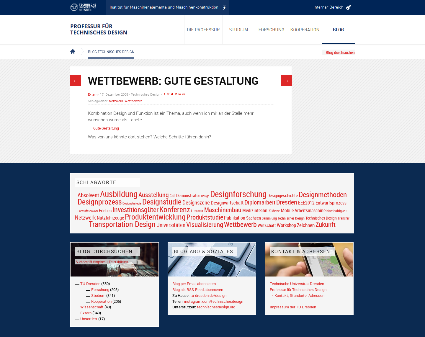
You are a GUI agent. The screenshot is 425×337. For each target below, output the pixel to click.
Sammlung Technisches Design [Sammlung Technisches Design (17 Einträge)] (283, 218)
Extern (92, 94)
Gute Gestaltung (106, 128)
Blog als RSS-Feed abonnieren (197, 289)
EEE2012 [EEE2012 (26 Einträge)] (306, 202)
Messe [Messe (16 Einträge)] (276, 211)
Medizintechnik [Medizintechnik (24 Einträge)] (256, 210)
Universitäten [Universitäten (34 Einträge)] (170, 224)
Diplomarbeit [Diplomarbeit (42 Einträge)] (259, 202)
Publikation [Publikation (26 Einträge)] (234, 218)
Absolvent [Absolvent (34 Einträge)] (88, 195)
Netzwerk (116, 101)
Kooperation (101, 301)
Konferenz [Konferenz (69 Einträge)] (174, 209)
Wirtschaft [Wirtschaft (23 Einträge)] (267, 225)
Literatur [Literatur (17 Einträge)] (197, 210)
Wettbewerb (133, 101)
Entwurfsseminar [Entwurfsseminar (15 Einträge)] (88, 211)
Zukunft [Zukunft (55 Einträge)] (326, 224)
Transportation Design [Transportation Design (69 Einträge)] (122, 224)
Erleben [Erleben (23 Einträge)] (105, 210)
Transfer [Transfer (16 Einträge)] (343, 218)
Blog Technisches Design (106, 46)
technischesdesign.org (216, 307)
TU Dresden (90, 283)
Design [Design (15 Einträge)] (205, 196)
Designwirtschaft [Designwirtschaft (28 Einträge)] (227, 202)
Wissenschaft (92, 307)
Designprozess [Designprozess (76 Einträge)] (100, 201)
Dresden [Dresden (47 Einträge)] (286, 202)
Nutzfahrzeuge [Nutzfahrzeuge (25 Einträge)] (110, 218)
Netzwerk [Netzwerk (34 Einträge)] (85, 217)
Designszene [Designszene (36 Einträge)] (196, 202)
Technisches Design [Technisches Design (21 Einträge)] (321, 218)
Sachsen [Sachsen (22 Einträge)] (253, 218)
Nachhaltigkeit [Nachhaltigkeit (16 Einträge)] (336, 211)
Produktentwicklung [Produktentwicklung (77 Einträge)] (155, 216)
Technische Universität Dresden (297, 283)
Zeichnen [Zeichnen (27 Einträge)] (306, 225)
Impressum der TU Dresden (293, 307)
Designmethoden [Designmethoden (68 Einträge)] (323, 194)
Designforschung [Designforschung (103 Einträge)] (238, 194)
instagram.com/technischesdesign (213, 301)
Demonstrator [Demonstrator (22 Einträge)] (188, 195)
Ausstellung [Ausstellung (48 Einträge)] (153, 194)
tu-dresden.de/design (208, 295)
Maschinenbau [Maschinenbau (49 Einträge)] (222, 209)
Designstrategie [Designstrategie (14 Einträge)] (131, 203)
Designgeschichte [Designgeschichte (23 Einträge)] (282, 195)
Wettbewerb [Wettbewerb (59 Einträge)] (240, 224)
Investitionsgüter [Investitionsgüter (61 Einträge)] (135, 209)
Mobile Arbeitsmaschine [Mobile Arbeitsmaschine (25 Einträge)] (303, 210)
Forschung (100, 289)
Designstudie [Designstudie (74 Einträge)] (162, 201)
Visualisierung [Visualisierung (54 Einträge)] (204, 224)
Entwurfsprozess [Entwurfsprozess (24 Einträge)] (331, 203)
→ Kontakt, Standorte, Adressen (297, 295)
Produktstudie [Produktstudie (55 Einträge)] (205, 217)
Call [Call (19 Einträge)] (172, 195)
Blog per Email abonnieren (194, 283)
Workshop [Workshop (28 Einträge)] (286, 225)
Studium (98, 295)
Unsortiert (88, 318)
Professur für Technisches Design (298, 289)
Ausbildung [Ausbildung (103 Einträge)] (119, 194)
